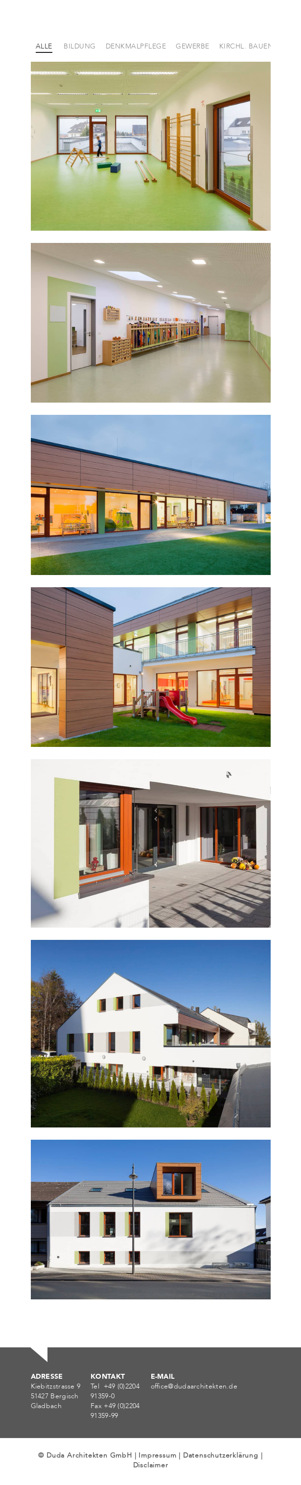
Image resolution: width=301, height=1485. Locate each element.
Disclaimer (150, 1465)
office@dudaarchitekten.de (194, 1386)
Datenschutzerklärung (220, 1455)
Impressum (157, 1455)
